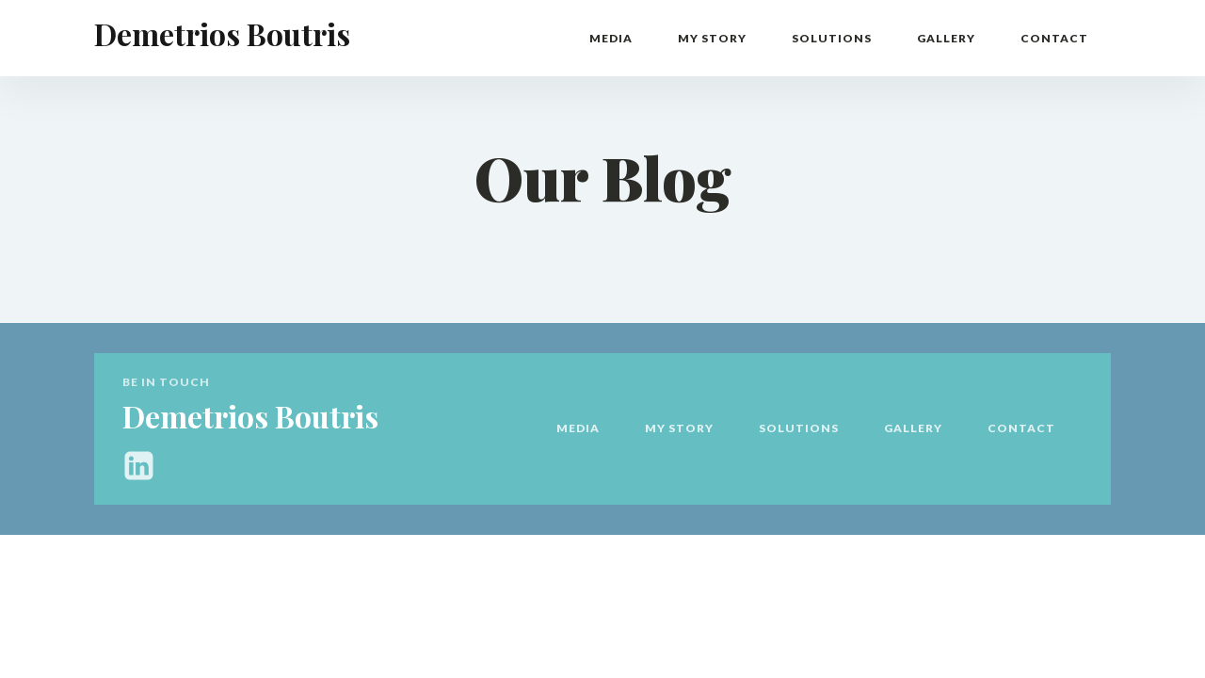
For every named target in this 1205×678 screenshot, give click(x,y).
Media (611, 38)
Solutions (832, 38)
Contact (1054, 38)
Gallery (946, 38)
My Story (712, 38)
